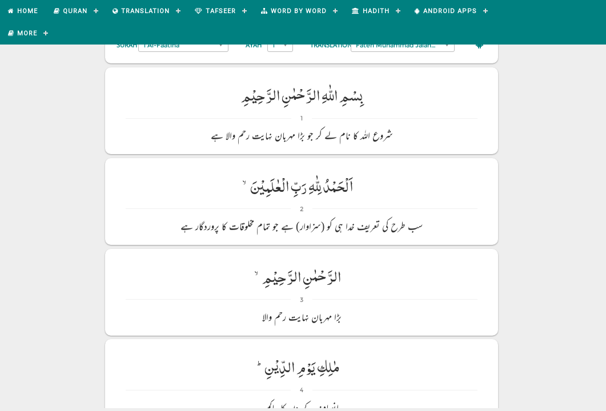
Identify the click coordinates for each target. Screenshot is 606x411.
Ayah (254, 45)
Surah (127, 45)
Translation (331, 45)
